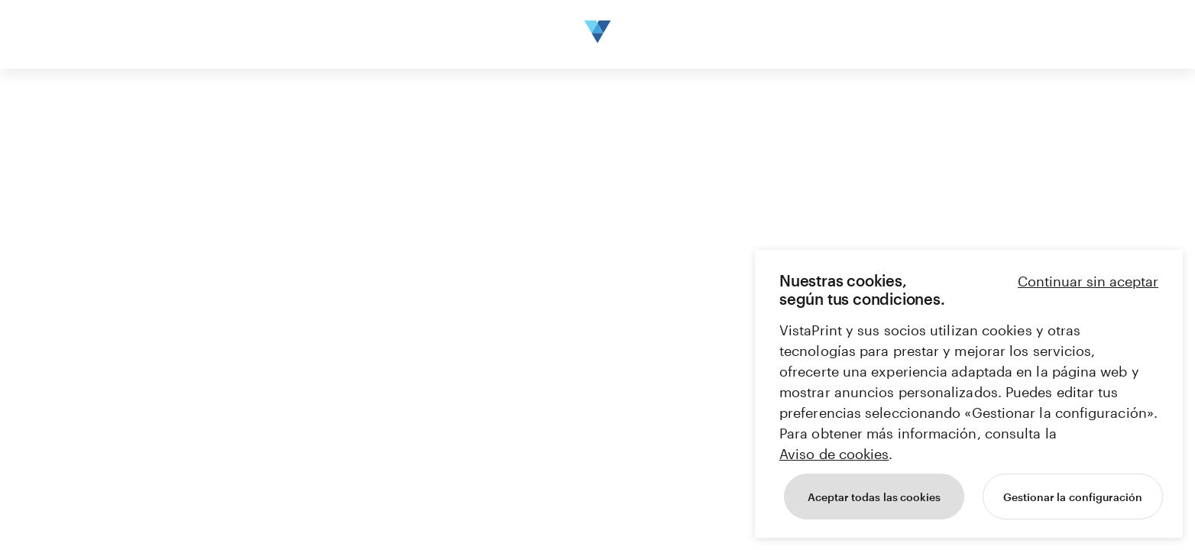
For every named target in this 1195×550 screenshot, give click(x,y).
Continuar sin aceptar (1088, 281)
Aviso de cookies (834, 453)
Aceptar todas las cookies (874, 496)
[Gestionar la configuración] (1073, 496)
